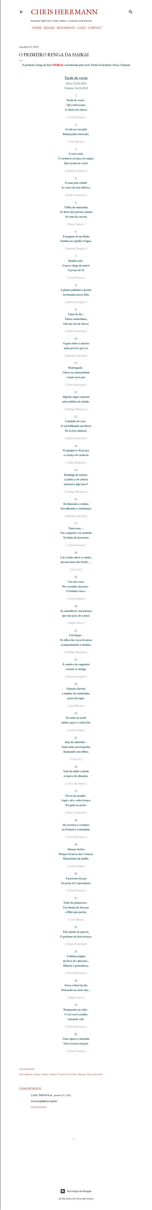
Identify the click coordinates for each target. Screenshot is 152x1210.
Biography (64, 28)
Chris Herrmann (64, 11)
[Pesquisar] (130, 11)
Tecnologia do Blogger (76, 1191)
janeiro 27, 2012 (62, 1095)
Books (48, 28)
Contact (93, 28)
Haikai (44, 1074)
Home (35, 28)
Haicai (36, 1074)
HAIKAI (57, 65)
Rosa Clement (95, 1074)
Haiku (53, 1074)
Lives (80, 28)
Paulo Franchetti (67, 1074)
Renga (82, 1074)
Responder (39, 1107)
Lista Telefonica (41, 1095)
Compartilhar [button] (27, 1068)
